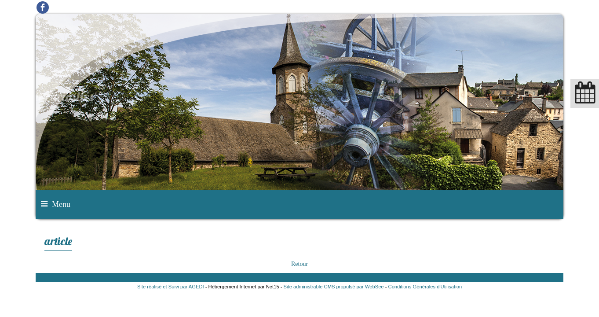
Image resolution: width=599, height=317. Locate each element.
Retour (299, 264)
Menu (61, 204)
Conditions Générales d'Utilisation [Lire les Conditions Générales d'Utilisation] (425, 286)
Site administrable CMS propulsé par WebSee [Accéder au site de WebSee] (334, 286)
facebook (43, 7)
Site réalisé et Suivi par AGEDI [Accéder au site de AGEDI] (170, 286)
